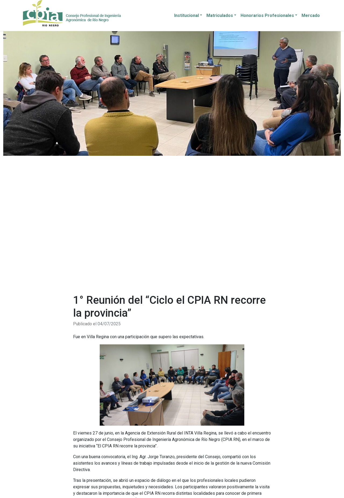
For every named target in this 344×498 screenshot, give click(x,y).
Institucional (186, 15)
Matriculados (219, 15)
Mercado (311, 15)
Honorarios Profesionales (267, 15)
